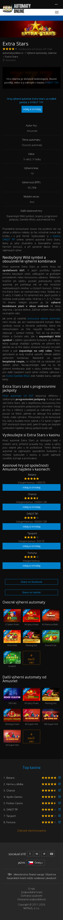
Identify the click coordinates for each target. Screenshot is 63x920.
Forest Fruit (50, 638)
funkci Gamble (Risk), (18, 375)
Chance (32, 494)
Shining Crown (12, 717)
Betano (32, 474)
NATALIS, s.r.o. (32, 908)
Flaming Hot (31, 638)
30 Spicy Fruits (31, 617)
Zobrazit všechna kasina (31, 830)
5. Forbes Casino (13, 803)
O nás (31, 888)
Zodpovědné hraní (31, 892)
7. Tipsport (10, 815)
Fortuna (32, 552)
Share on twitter (31, 592)
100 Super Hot (50, 717)
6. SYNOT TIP (11, 809)
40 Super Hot (31, 717)
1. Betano (9, 777)
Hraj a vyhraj (31, 487)
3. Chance (9, 790)
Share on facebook (31, 581)
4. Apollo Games (13, 796)
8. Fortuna (9, 822)
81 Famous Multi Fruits (50, 617)
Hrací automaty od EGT (18, 395)
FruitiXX (12, 659)
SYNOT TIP (51, 82)
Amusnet (11, 60)
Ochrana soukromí (31, 895)
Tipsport (32, 533)
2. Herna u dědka (13, 784)
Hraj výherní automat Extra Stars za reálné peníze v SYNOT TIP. (31, 105)
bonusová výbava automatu (44, 318)
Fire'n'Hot (12, 638)
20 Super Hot (12, 738)
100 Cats (12, 696)
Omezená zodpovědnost (31, 899)
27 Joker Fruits (12, 617)
